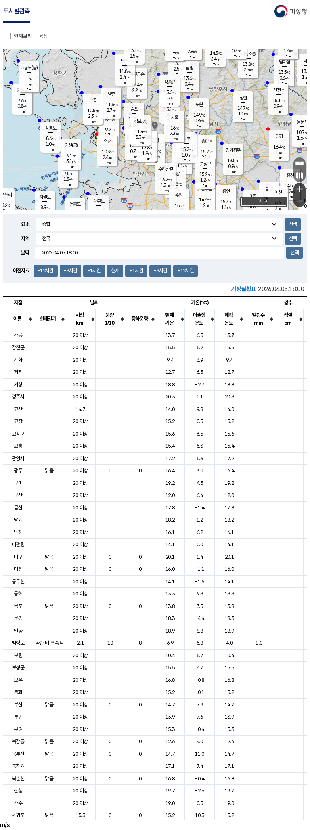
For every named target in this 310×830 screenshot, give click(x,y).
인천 (107, 141)
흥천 (290, 175)
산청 (18, 791)
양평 (279, 136)
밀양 (18, 631)
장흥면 (169, 82)
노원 (199, 104)
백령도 (18, 643)
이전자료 (21, 271)
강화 (18, 360)
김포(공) (140, 121)
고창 (18, 421)
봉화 (18, 692)
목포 (18, 606)
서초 (186, 139)
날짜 (25, 252)
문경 (18, 618)
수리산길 (165, 169)
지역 (25, 238)
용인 (226, 191)
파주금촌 (137, 74)
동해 (18, 594)
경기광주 (233, 150)
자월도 (45, 197)
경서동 (109, 119)
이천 (278, 192)
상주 (18, 803)
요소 (25, 224)
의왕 (175, 173)
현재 (115, 271)
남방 (189, 68)
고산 (18, 409)
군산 (18, 495)
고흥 (18, 446)
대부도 (98, 201)
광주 (18, 470)
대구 (18, 557)
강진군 (18, 347)
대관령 (18, 544)
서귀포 (18, 815)
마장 (253, 196)
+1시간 (136, 271)
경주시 (18, 397)
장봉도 (50, 128)
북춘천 (18, 779)
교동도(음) (29, 68)
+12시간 (185, 271)
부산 (18, 705)
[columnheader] (18, 319)
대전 (18, 569)
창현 (243, 98)
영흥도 (74, 204)
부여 (18, 729)
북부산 (18, 754)
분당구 (205, 164)
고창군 (18, 434)
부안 (18, 717)
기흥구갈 (204, 189)
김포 (134, 109)
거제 (18, 372)
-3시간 (70, 271)
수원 (178, 195)
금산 (18, 508)
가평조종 (248, 54)
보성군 (18, 667)
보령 (18, 655)
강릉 (18, 335)
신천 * (278, 90)
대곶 (92, 100)
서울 (174, 117)
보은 (18, 680)
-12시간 (46, 271)
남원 (18, 520)
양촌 (111, 94)
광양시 (18, 458)
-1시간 (94, 271)
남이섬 (284, 62)
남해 (18, 532)
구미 (18, 483)
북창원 (18, 766)
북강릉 (18, 741)
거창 (18, 384)
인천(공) (71, 145)
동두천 (18, 581)
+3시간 (160, 271)
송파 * (206, 141)
